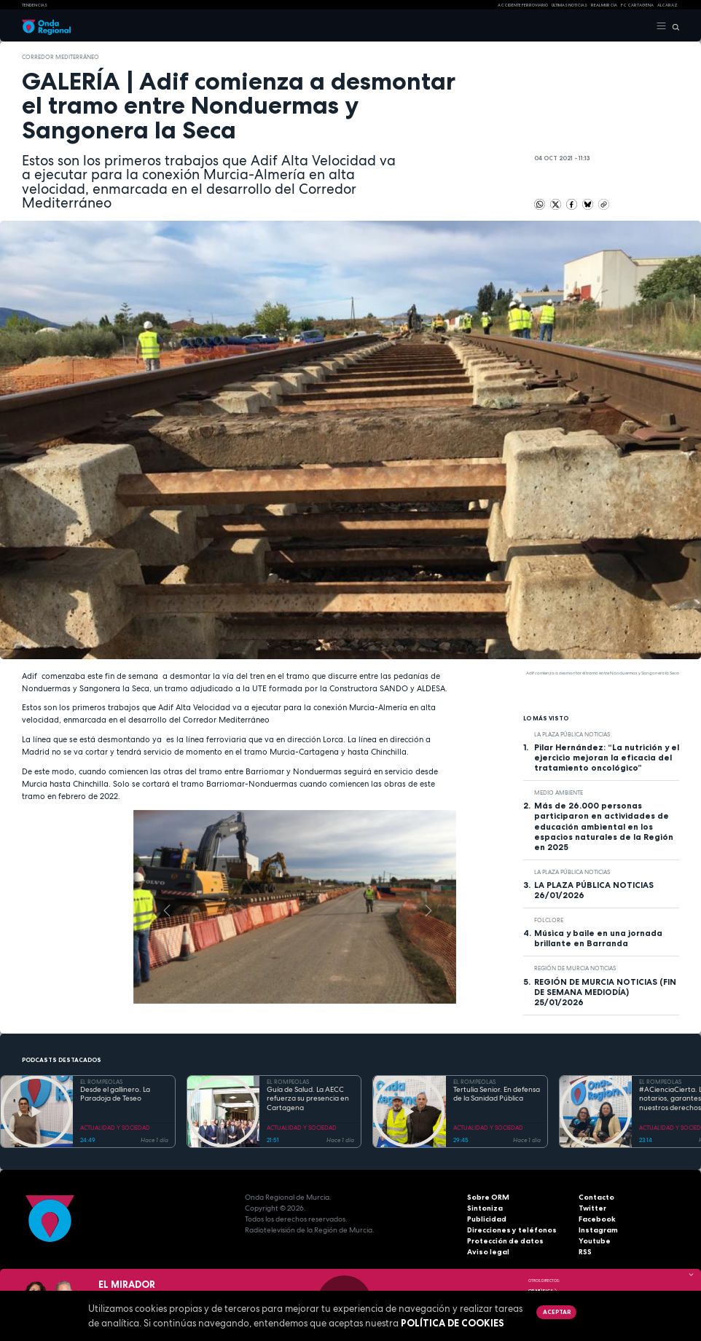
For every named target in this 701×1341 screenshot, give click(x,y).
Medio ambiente (558, 792)
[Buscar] (673, 26)
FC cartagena (637, 5)
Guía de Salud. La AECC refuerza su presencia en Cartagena (308, 1098)
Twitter (592, 1208)
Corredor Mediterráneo (60, 56)
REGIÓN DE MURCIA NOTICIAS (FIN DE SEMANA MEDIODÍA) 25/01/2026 (605, 992)
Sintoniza (485, 1208)
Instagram (598, 1230)
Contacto (596, 1197)
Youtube (595, 1241)
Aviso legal (488, 1252)
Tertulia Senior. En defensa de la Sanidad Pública (496, 1094)
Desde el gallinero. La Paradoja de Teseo (115, 1094)
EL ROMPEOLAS (101, 1081)
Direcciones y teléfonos (512, 1230)
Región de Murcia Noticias (575, 968)
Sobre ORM (488, 1197)
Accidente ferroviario (523, 5)
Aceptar (557, 1312)
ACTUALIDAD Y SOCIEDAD (115, 1127)
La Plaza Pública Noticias (572, 734)
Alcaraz (667, 5)
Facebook (597, 1219)
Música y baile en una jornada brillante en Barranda (598, 938)
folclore (548, 920)
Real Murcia (604, 5)
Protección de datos (505, 1241)
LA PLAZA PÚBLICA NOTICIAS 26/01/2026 (594, 890)
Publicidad (486, 1219)
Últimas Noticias (569, 5)
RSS (585, 1252)
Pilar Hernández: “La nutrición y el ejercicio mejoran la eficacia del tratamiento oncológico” (606, 757)
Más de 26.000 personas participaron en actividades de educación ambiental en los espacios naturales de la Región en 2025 (603, 826)
